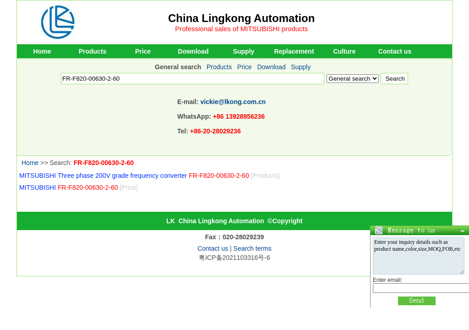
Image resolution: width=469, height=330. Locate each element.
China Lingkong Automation (241, 18)
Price (143, 51)
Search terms (253, 248)
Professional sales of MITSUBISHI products (241, 29)
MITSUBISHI (78, 187)
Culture (344, 51)
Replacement (294, 51)
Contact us (394, 51)
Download (193, 51)
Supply (244, 51)
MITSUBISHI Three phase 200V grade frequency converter (149, 175)
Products (93, 51)
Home (42, 51)
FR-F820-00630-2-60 (104, 162)
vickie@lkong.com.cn (233, 101)
